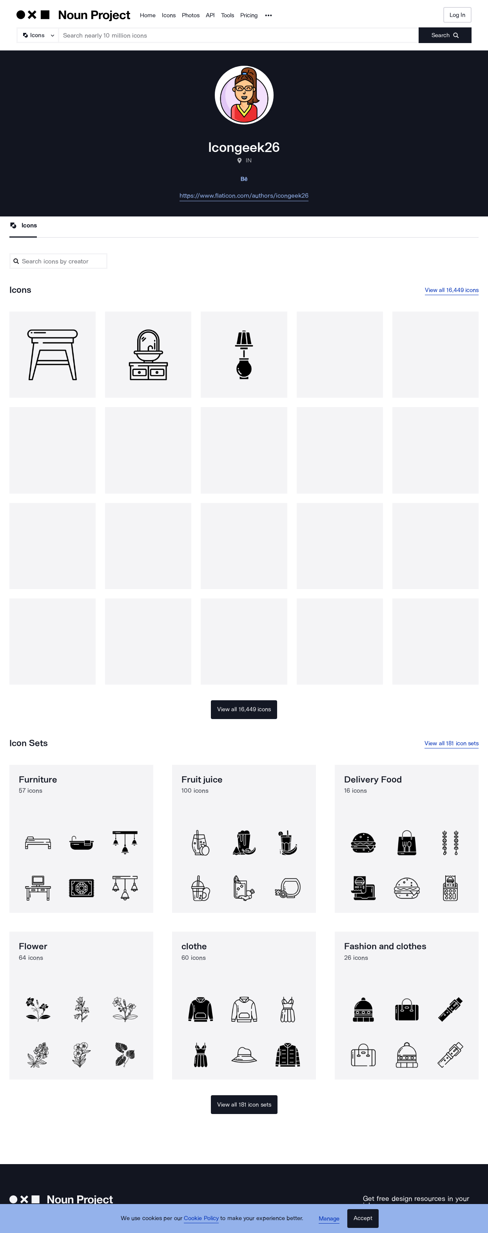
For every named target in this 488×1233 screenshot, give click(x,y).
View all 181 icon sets (452, 743)
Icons (169, 15)
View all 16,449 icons (452, 290)
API (210, 15)
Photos (191, 15)
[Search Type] (37, 35)
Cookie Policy (202, 1219)
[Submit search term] (445, 35)
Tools (227, 15)
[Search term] (239, 35)
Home (148, 15)
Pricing (249, 15)
